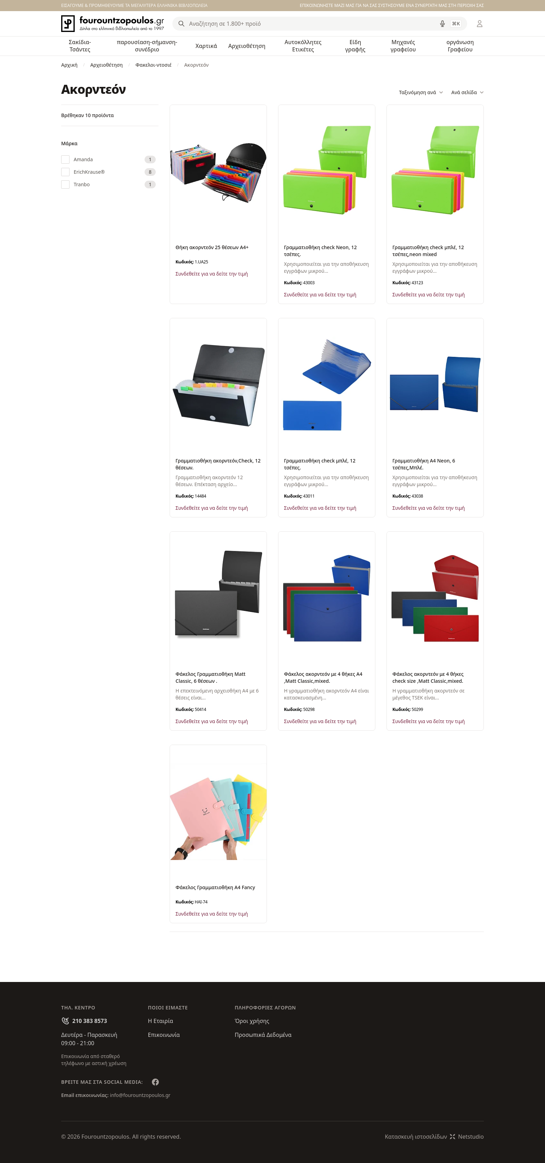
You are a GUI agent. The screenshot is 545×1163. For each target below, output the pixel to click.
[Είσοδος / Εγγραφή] (479, 23)
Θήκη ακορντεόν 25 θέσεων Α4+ (212, 247)
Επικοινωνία (164, 1035)
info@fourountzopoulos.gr (140, 1095)
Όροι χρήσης (252, 1021)
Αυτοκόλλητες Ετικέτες (303, 45)
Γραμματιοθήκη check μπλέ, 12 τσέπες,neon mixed (428, 250)
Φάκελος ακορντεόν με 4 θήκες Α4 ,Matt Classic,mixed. (323, 677)
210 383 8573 (89, 1021)
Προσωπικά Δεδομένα (263, 1035)
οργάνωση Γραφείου (460, 45)
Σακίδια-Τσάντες (80, 45)
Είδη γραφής (355, 45)
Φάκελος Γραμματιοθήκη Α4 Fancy (215, 887)
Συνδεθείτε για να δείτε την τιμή (212, 273)
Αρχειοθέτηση (247, 46)
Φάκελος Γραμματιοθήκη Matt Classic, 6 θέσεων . (210, 677)
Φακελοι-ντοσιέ (154, 65)
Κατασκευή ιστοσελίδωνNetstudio (434, 1136)
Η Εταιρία (160, 1021)
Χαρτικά (206, 46)
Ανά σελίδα (468, 92)
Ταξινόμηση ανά (421, 92)
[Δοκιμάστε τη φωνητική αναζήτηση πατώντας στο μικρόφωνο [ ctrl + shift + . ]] (442, 23)
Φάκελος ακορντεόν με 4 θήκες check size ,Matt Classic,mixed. (428, 677)
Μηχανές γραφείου (403, 45)
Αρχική (69, 65)
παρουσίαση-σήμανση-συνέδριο (147, 45)
